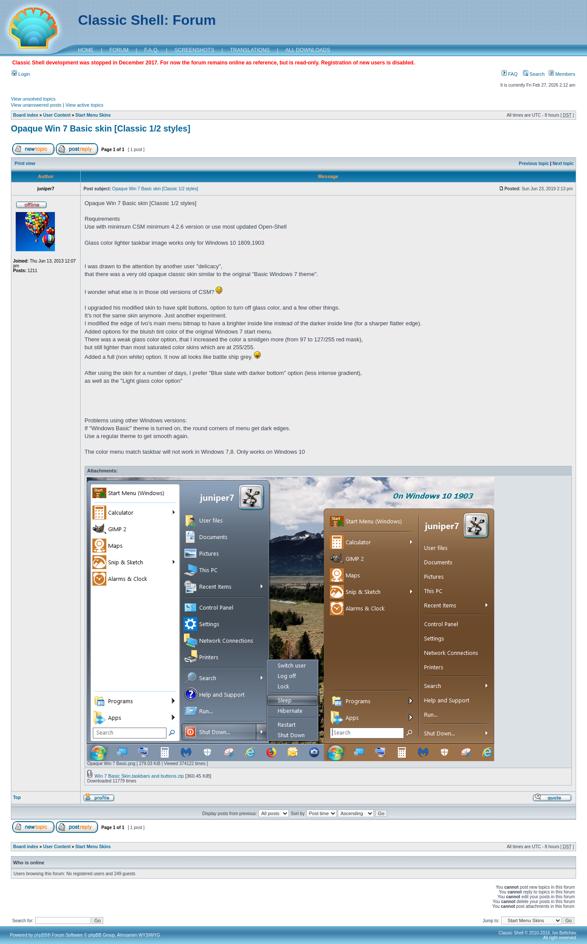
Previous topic (534, 163)
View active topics (84, 105)
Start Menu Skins (93, 115)
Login (21, 74)
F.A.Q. (151, 50)
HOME (86, 50)
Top (17, 797)
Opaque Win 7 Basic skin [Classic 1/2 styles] (100, 128)
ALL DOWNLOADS (307, 50)
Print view (25, 163)
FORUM (119, 50)
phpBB (41, 935)
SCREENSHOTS (194, 50)
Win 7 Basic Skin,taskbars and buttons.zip (139, 776)
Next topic (563, 163)
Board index (25, 115)
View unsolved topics (33, 98)
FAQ (510, 74)
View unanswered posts (36, 105)
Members (562, 74)
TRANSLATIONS (250, 50)
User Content (57, 115)
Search (534, 74)
